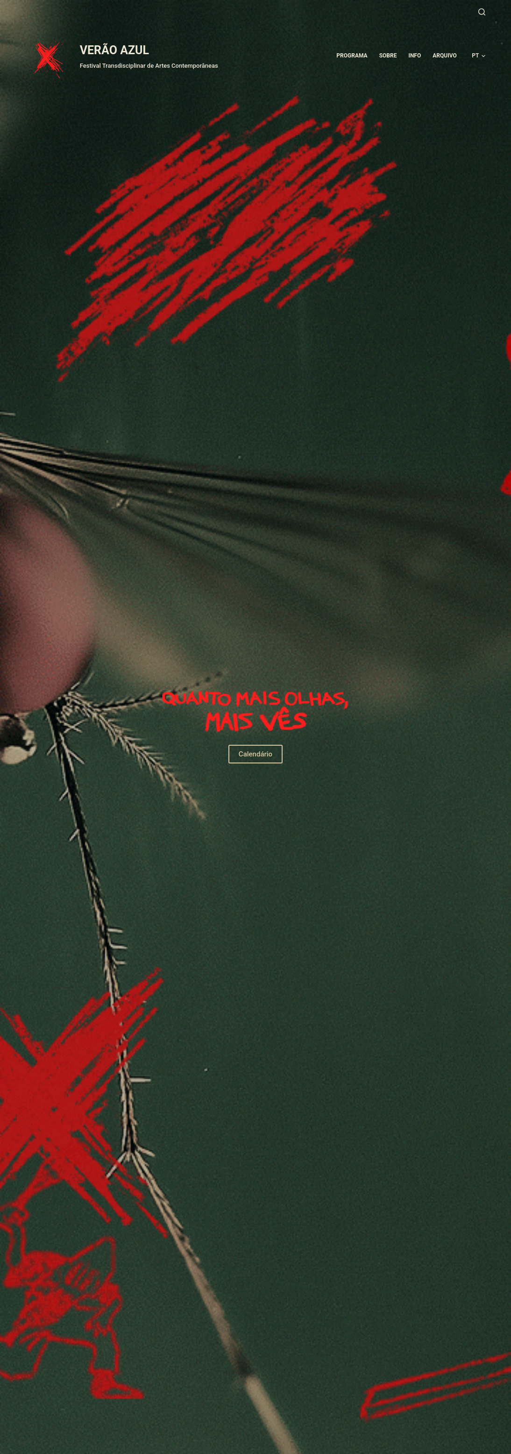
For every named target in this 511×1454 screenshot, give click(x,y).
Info (414, 55)
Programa (351, 55)
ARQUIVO (444, 55)
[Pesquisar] (481, 11)
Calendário (255, 754)
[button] (478, 56)
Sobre (388, 55)
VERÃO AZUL (114, 50)
